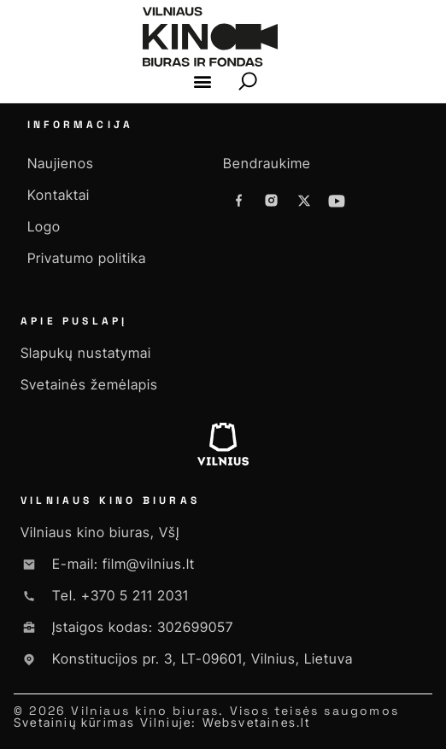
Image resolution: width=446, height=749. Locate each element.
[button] (203, 81)
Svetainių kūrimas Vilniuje (102, 722)
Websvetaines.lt (256, 722)
